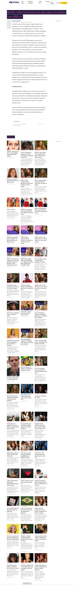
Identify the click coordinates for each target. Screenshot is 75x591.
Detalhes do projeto (41, 123)
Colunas (47, 1)
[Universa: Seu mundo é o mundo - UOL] (14, 2)
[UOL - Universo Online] (20, 2)
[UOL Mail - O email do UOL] (53, 2)
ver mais (27, 583)
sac (50, 2)
